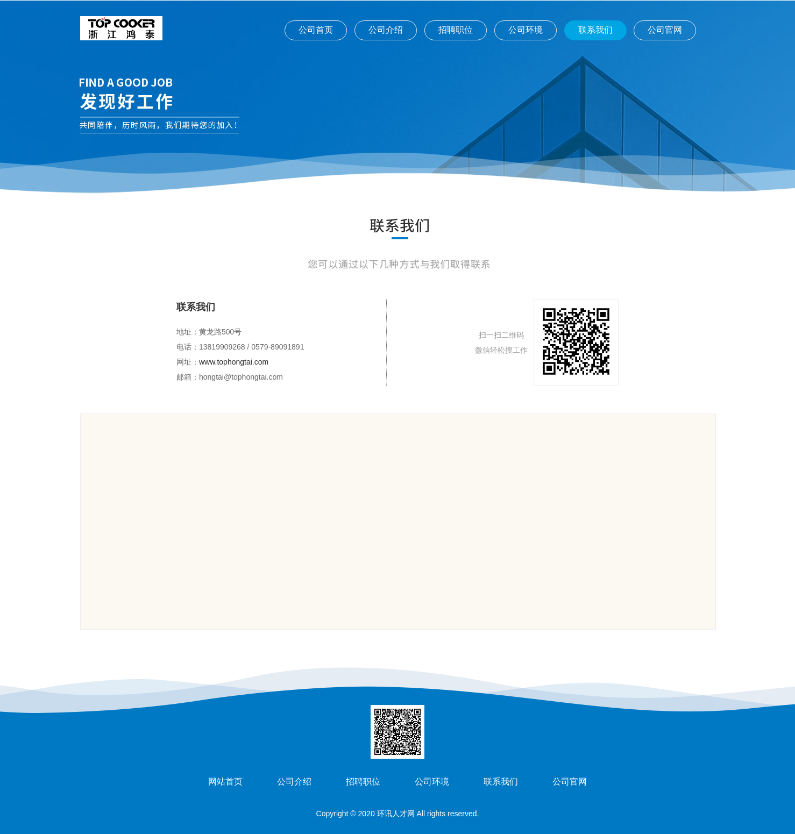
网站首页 (225, 781)
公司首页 (316, 29)
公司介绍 (385, 29)
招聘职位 (455, 29)
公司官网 (665, 29)
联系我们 (595, 29)
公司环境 (525, 29)
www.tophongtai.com (233, 362)
